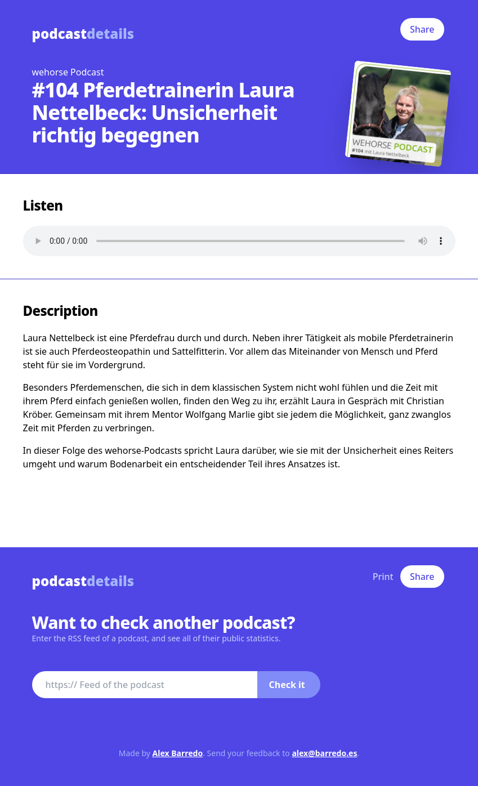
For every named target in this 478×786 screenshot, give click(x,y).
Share (422, 29)
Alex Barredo (178, 753)
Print (383, 576)
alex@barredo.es (324, 753)
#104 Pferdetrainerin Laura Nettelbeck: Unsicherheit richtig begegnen (163, 112)
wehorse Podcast (68, 72)
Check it (287, 684)
